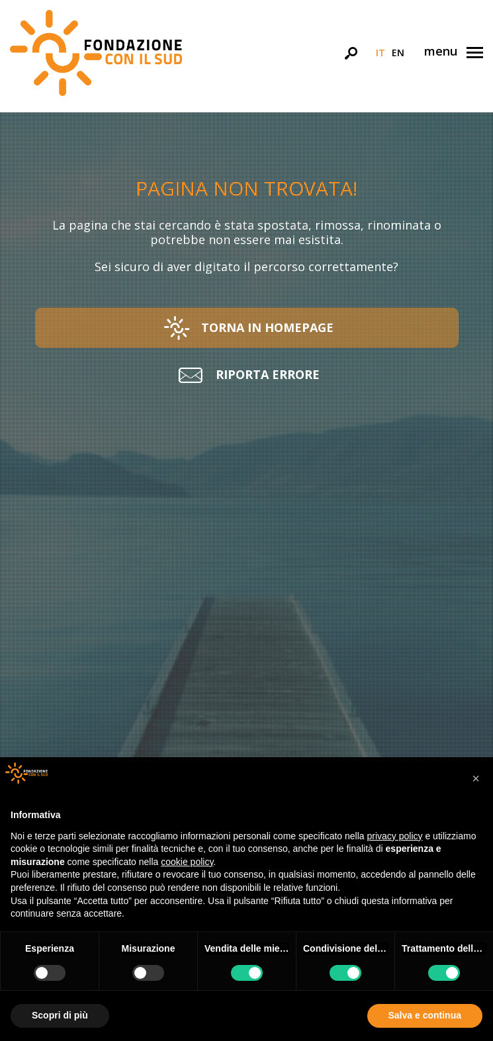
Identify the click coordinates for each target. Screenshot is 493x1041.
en (398, 52)
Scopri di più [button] (60, 1015)
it (380, 52)
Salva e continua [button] (424, 1015)
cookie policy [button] (187, 861)
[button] (247, 328)
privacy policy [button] (395, 836)
